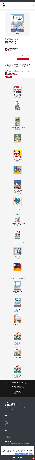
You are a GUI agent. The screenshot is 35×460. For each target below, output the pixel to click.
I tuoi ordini (7, 435)
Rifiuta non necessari (24, 453)
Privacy (6, 411)
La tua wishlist (7, 437)
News (6, 420)
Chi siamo (7, 424)
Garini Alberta (8, 39)
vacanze (15, 74)
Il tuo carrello (7, 434)
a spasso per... (11, 42)
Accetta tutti (17, 453)
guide (10, 47)
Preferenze (31, 453)
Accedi (6, 432)
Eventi (6, 421)
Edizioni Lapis (19, 455)
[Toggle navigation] (33, 5)
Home (6, 9)
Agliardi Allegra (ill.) (14, 39)
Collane (6, 419)
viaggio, (10, 74)
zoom (17, 24)
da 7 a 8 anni (12, 49)
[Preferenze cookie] (33, 458)
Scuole (6, 422)
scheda (9, 76)
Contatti (6, 425)
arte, (6, 74)
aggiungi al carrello (23, 58)
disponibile (10, 50)
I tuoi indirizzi (7, 436)
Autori (6, 417)
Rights (6, 423)
